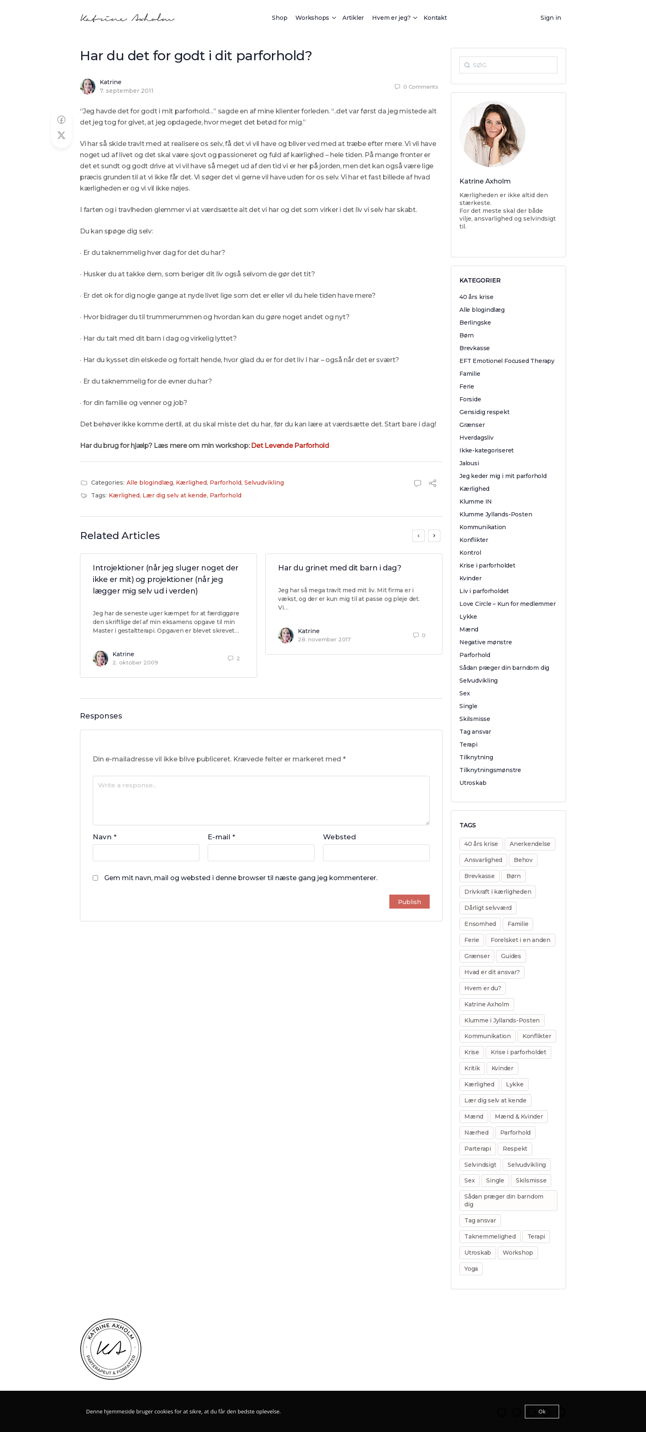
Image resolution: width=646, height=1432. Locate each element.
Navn (105, 837)
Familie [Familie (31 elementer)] (518, 924)
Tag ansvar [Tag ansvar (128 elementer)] (480, 1220)
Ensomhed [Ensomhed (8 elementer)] (480, 924)
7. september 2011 (127, 90)
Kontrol (470, 552)
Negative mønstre (485, 642)
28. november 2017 (324, 639)
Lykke (468, 616)
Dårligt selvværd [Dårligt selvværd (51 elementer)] (488, 907)
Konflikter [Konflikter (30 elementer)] (536, 1036)
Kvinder (470, 578)
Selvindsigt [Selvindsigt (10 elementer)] (480, 1164)
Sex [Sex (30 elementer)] (469, 1180)
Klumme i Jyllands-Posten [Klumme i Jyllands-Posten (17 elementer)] (502, 1020)
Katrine (111, 82)
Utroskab (472, 783)
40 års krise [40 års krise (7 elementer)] (481, 844)
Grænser (472, 425)
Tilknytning (476, 757)
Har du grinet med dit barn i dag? (339, 567)
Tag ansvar (475, 731)
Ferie (466, 386)
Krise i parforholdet (487, 565)
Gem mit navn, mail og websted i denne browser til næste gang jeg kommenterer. (240, 878)
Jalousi (469, 463)
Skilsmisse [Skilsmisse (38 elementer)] (531, 1180)
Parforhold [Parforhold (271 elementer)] (515, 1132)
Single (468, 706)
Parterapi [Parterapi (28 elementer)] (477, 1148)
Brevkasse (474, 348)
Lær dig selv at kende (175, 495)
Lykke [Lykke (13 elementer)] (515, 1084)
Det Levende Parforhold (290, 446)
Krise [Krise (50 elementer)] (471, 1052)
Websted (339, 837)
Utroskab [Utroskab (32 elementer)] (477, 1252)
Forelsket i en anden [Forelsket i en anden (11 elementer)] (520, 940)
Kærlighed (191, 482)
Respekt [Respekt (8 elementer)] (515, 1148)
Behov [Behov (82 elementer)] (523, 860)
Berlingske (475, 322)
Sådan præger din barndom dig (504, 667)
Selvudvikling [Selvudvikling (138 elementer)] (527, 1164)
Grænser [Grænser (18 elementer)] (476, 956)
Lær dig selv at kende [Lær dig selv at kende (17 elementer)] (495, 1100)
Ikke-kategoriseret (486, 450)
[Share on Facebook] (61, 119)
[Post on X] (61, 135)
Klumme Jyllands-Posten (495, 514)
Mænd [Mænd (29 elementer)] (473, 1116)
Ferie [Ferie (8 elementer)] (471, 940)
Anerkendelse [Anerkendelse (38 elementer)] (530, 844)
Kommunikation (482, 527)
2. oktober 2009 (135, 662)
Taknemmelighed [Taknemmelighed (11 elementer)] (490, 1236)
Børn (466, 335)
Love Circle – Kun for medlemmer (507, 604)
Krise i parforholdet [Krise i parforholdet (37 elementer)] (518, 1052)
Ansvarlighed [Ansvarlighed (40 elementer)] (483, 860)
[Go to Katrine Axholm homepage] (127, 17)
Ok (541, 1411)
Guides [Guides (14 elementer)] (511, 956)
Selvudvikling (264, 482)
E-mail (221, 837)
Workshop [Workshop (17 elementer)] (518, 1252)
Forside (470, 399)
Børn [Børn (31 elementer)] (513, 876)
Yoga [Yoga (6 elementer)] (471, 1268)
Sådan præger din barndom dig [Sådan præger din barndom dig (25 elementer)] (503, 1200)
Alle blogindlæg (149, 482)
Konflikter (473, 540)
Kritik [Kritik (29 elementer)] (472, 1068)
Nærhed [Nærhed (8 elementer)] (476, 1132)
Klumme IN (475, 501)
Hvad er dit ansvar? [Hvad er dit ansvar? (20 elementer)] (492, 972)
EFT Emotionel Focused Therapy (507, 361)
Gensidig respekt (484, 412)
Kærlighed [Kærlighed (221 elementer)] (479, 1084)
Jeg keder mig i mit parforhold (503, 476)
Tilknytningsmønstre (490, 770)
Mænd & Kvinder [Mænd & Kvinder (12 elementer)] (519, 1116)
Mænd (468, 629)
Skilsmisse (474, 719)
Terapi (468, 744)
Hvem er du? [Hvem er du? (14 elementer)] (482, 988)
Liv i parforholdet (484, 591)
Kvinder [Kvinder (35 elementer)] (502, 1068)
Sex (464, 693)
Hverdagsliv (476, 437)
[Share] (433, 484)
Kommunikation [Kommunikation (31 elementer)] (487, 1036)
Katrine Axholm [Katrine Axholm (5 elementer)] (486, 1004)
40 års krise (476, 297)
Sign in (551, 17)
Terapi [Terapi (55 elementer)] (536, 1236)
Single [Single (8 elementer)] (495, 1180)
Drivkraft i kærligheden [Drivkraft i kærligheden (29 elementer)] (497, 891)
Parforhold (225, 482)
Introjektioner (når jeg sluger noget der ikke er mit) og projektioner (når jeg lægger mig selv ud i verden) (166, 579)
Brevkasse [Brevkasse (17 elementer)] (479, 876)
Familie (469, 373)
